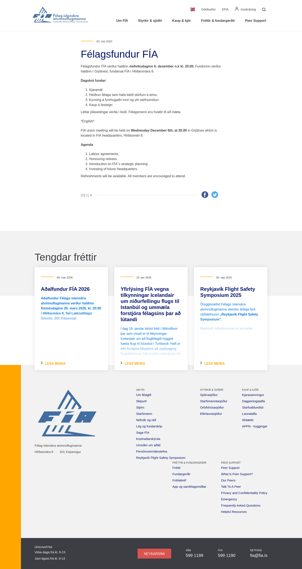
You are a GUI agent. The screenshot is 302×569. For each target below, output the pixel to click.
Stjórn (140, 407)
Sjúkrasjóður (208, 395)
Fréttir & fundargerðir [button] (218, 20)
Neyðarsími (154, 554)
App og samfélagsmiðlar (189, 486)
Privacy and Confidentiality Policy (244, 493)
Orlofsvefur (208, 9)
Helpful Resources (234, 511)
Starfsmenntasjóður (213, 401)
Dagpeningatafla (253, 401)
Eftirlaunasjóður (211, 413)
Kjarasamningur (253, 395)
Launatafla (249, 413)
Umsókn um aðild (148, 445)
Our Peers (228, 480)
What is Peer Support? (237, 474)
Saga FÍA (142, 432)
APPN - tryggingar (254, 426)
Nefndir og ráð (146, 420)
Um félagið (143, 395)
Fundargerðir (181, 474)
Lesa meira (53, 363)
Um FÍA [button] (122, 20)
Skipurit (141, 401)
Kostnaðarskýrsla (148, 439)
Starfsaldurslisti (252, 407)
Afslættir (248, 420)
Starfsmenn (144, 413)
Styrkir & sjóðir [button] (150, 20)
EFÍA (225, 9)
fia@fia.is (258, 555)
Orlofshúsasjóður (212, 407)
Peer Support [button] (255, 20)
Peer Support (230, 467)
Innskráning (245, 9)
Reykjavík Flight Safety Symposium (160, 457)
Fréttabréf (179, 480)
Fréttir (176, 467)
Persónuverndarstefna (151, 451)
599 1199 (194, 555)
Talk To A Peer (231, 486)
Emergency (229, 499)
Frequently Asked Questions (240, 505)
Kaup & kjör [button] (181, 20)
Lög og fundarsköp (149, 426)
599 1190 (226, 555)
